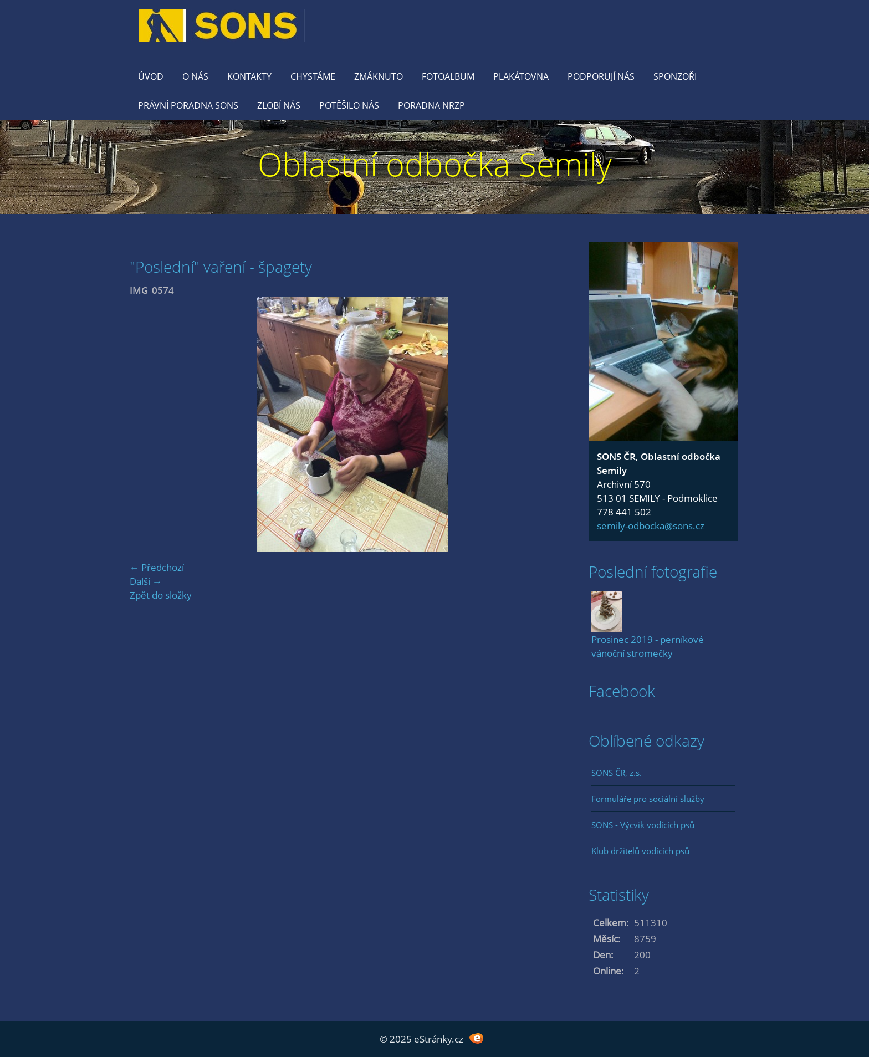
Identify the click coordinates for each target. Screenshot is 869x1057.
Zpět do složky (161, 595)
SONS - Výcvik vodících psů (642, 824)
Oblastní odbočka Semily (435, 164)
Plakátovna (521, 76)
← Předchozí (157, 567)
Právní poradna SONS (188, 105)
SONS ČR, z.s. (616, 772)
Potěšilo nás (349, 105)
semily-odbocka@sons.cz (650, 525)
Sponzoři (675, 76)
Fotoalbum (448, 76)
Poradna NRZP (431, 105)
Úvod (150, 76)
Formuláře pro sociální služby (647, 798)
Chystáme (312, 76)
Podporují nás (601, 76)
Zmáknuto (378, 76)
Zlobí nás (278, 105)
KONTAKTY (249, 76)
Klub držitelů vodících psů (640, 850)
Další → (146, 581)
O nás (195, 76)
